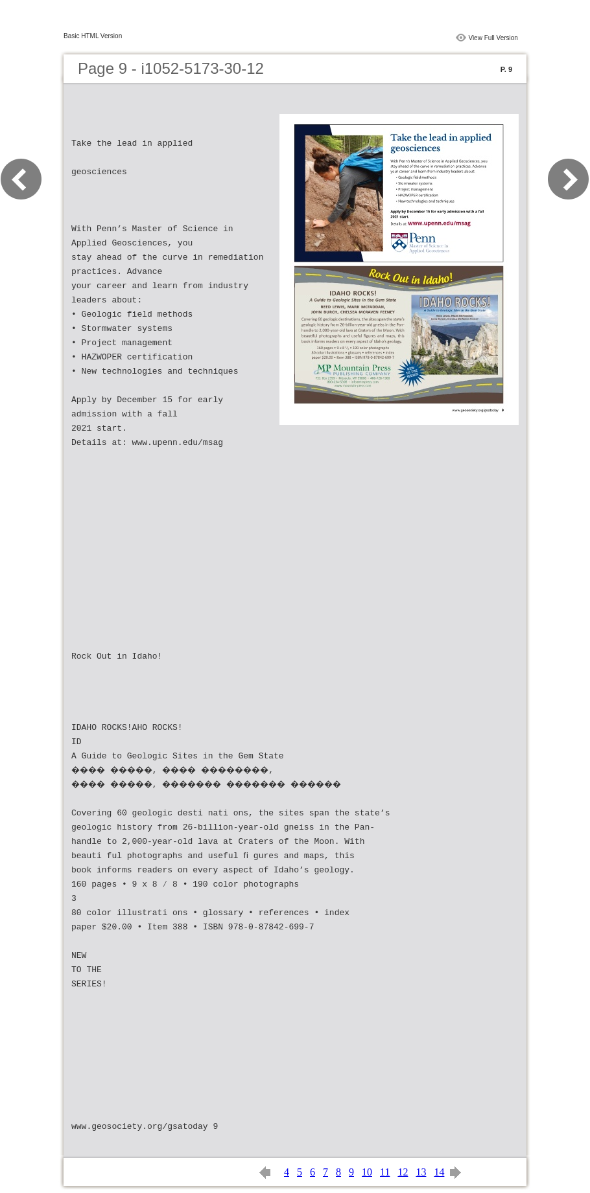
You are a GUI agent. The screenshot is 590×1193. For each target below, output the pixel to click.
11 (385, 1171)
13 (421, 1171)
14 (439, 1171)
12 (402, 1171)
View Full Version (493, 37)
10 (367, 1171)
